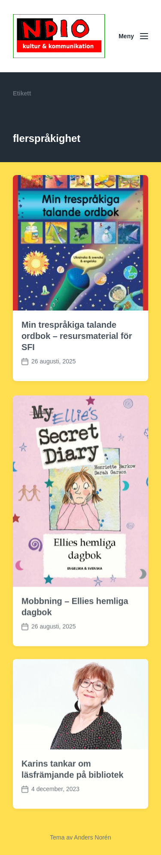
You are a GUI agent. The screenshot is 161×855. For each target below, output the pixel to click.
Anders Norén (92, 837)
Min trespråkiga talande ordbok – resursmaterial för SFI (76, 336)
